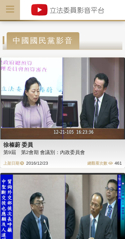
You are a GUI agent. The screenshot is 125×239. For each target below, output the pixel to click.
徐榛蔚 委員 (18, 145)
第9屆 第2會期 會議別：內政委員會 (44, 152)
